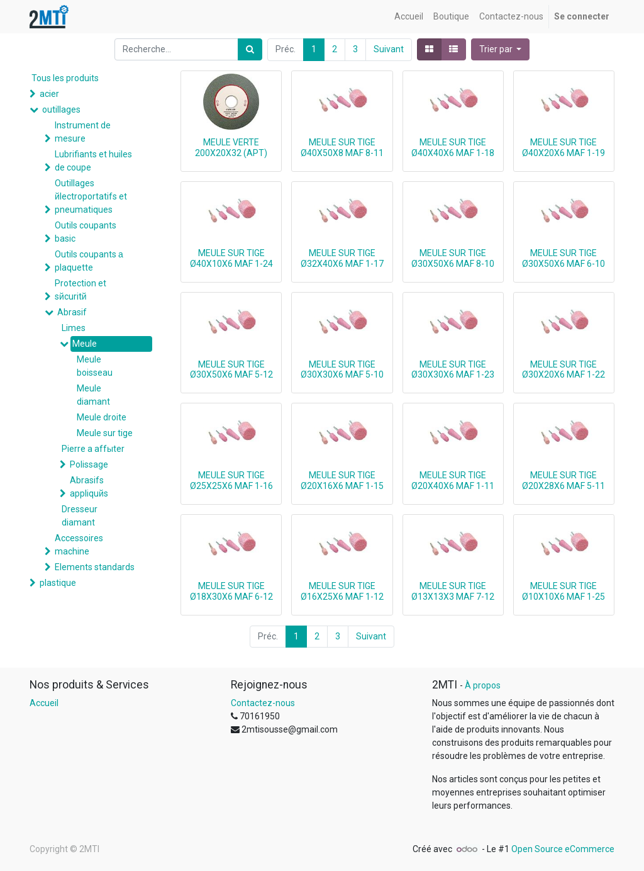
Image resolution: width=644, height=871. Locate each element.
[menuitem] (408, 16)
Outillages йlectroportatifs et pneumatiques (91, 196)
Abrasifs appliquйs (89, 486)
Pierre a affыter (93, 449)
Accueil (44, 703)
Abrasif (72, 312)
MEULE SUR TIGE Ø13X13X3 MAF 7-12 (452, 591)
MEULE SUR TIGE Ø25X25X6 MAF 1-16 (231, 480)
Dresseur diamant (79, 515)
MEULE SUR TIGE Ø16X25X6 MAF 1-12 (342, 591)
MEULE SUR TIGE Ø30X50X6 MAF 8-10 (452, 258)
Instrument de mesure (83, 131)
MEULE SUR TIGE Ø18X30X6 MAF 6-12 (231, 591)
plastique (58, 583)
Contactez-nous (263, 703)
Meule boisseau (95, 366)
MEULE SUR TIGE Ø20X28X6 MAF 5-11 (563, 480)
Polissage (89, 464)
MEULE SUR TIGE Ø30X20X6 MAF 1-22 (563, 369)
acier (49, 94)
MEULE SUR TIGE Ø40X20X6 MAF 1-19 (563, 147)
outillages (61, 109)
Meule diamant (93, 395)
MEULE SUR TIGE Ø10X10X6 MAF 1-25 (563, 591)
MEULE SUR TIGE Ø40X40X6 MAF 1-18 (452, 147)
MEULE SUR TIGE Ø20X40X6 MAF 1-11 (452, 480)
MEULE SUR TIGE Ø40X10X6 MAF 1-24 (231, 258)
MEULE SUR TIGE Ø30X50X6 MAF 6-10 (563, 258)
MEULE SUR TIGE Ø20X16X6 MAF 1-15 (342, 480)
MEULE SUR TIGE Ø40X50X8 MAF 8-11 (342, 147)
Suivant (389, 49)
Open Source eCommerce (562, 849)
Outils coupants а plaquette (89, 261)
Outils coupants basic (85, 232)
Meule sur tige (105, 433)
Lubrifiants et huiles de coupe (93, 160)
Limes (74, 328)
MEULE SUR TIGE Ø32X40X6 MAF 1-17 (342, 258)
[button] (500, 49)
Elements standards (95, 567)
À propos (483, 685)
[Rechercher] (250, 49)
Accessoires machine (79, 544)
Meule (84, 344)
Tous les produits (65, 78)
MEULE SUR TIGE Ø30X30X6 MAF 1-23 (452, 369)
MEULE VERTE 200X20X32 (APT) (231, 147)
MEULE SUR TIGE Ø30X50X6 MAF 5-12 (231, 369)
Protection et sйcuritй (80, 289)
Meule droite (101, 417)
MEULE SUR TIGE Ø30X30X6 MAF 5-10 (342, 369)
